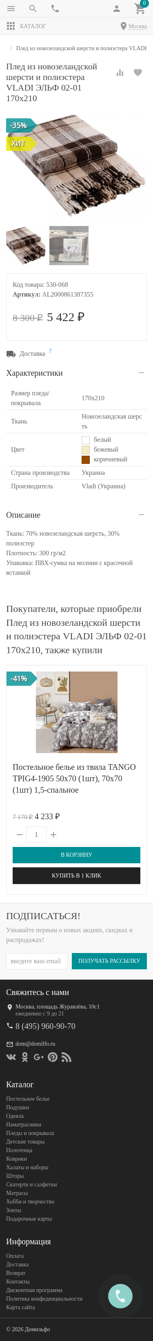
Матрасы (17, 1193)
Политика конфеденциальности (44, 1299)
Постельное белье (28, 1099)
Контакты (18, 1282)
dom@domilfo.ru (35, 1044)
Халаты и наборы (27, 1167)
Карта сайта (20, 1307)
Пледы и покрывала (30, 1133)
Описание (23, 514)
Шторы (15, 1176)
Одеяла (15, 1116)
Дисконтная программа (34, 1290)
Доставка (17, 1264)
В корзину (76, 855)
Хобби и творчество (30, 1202)
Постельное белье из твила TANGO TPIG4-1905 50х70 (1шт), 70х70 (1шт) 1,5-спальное (74, 778)
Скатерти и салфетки (31, 1184)
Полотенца (19, 1150)
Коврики (16, 1159)
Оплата (15, 1256)
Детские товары (25, 1142)
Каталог (26, 26)
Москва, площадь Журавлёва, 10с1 (58, 1007)
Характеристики (34, 372)
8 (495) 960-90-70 (45, 1026)
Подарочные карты (29, 1219)
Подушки (17, 1107)
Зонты (13, 1210)
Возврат (15, 1273)
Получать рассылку (109, 961)
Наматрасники (23, 1125)
